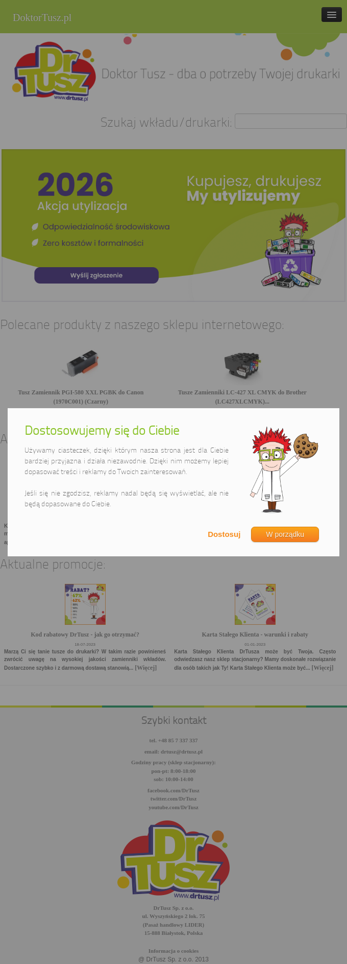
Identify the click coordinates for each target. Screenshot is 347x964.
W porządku (285, 534)
